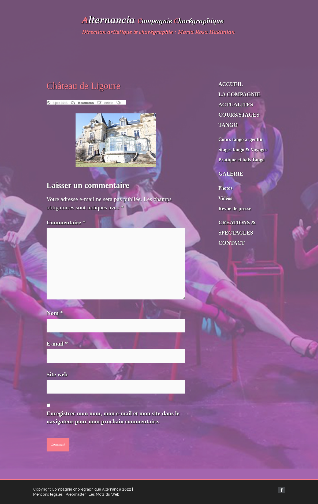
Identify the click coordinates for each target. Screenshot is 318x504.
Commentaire (66, 222)
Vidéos (225, 198)
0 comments (85, 103)
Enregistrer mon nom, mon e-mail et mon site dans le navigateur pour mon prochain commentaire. (113, 417)
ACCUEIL (230, 84)
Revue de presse (234, 208)
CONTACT (231, 243)
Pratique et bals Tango (241, 159)
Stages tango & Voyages (242, 149)
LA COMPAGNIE (239, 94)
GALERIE (230, 174)
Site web (57, 374)
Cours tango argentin (240, 139)
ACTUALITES (235, 105)
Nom (55, 313)
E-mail (57, 343)
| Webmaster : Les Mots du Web (91, 494)
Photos (225, 188)
